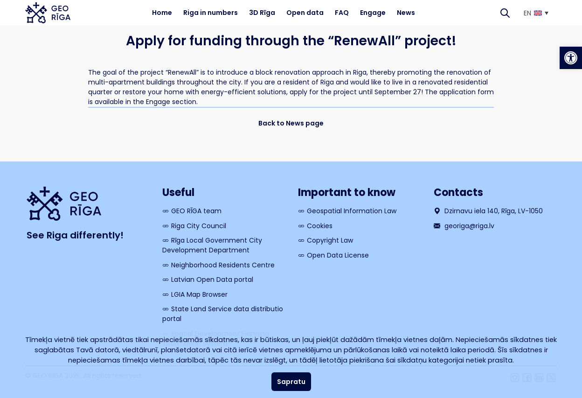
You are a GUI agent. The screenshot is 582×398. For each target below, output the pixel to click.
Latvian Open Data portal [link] (212, 279)
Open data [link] (305, 12)
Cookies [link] (320, 225)
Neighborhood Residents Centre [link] (223, 265)
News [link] (406, 12)
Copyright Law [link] (330, 240)
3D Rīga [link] (262, 12)
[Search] (505, 13)
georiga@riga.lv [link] (464, 225)
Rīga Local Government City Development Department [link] (212, 245)
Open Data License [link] (338, 255)
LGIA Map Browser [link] (199, 294)
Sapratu (291, 381)
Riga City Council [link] (198, 225)
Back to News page (291, 123)
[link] (571, 58)
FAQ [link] (342, 12)
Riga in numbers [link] (210, 12)
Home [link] (162, 12)
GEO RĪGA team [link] (196, 211)
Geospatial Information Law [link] (351, 211)
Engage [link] (373, 12)
